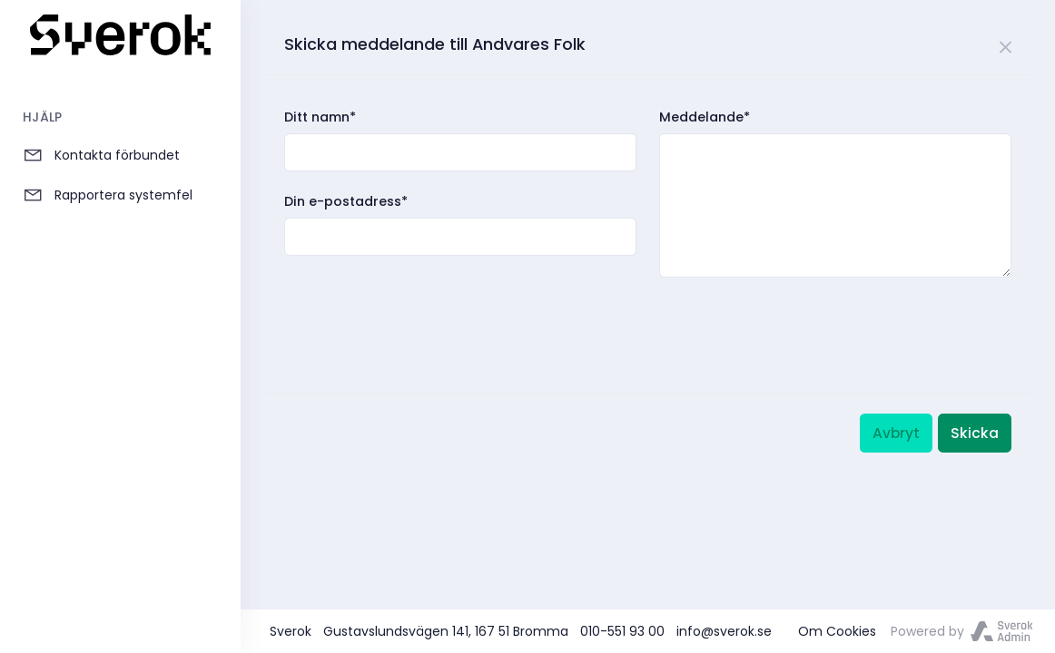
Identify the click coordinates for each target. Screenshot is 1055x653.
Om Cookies (837, 631)
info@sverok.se (724, 631)
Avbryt (896, 433)
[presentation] (422, 315)
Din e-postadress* (346, 201)
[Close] (1006, 44)
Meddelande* (704, 117)
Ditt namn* (320, 117)
